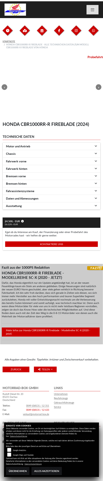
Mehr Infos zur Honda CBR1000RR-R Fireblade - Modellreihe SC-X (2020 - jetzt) (48, 332)
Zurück (16, 369)
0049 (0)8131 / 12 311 (37, 405)
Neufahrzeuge (61, 398)
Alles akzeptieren (46, 470)
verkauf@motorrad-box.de (36, 414)
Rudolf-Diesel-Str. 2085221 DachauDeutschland (13, 397)
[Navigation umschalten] (92, 9)
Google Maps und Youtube (23, 455)
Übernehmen (18, 470)
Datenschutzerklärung (18, 436)
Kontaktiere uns (51, 244)
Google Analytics (19, 450)
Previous (4, 87)
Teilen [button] (44, 369)
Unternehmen (61, 394)
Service (57, 407)
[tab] (51, 146)
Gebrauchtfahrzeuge (64, 402)
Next (98, 87)
